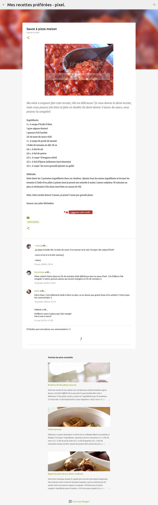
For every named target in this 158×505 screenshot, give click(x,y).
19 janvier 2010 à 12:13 (45, 301)
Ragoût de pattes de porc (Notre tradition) (65, 474)
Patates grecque (55, 429)
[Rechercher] (68, 5)
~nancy (37, 245)
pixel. (36, 290)
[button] (28, 38)
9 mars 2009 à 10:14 (43, 264)
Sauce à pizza (33, 222)
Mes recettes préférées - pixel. (36, 4)
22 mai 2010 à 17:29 (43, 320)
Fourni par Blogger (79, 501)
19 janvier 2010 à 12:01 (45, 283)
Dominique (39, 272)
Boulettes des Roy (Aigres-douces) (62, 385)
